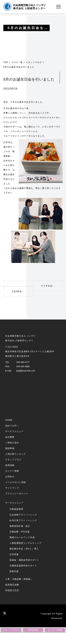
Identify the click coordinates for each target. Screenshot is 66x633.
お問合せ (9, 476)
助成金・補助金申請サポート (24, 560)
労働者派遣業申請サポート (23, 565)
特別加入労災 (12, 590)
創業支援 (14, 571)
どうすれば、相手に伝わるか (52, 286)
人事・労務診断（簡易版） (19, 579)
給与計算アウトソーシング (23, 520)
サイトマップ (12, 488)
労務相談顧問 (16, 509)
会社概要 (9, 437)
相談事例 (9, 448)
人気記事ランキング (15, 454)
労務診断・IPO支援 (20, 532)
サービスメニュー (14, 431)
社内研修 (14, 554)
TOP (5, 62)
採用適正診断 (12, 585)
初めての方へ (12, 425)
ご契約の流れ (12, 442)
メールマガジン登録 (15, 482)
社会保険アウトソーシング (23, 515)
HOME (8, 420)
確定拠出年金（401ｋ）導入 (24, 548)
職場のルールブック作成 (22, 537)
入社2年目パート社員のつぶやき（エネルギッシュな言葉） (22, 291)
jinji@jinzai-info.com (25, 371)
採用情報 (9, 465)
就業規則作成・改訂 (20, 526)
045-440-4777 (23, 362)
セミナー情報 (12, 471)
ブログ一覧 (17, 62)
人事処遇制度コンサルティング (26, 543)
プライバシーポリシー (16, 493)
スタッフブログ (34, 62)
